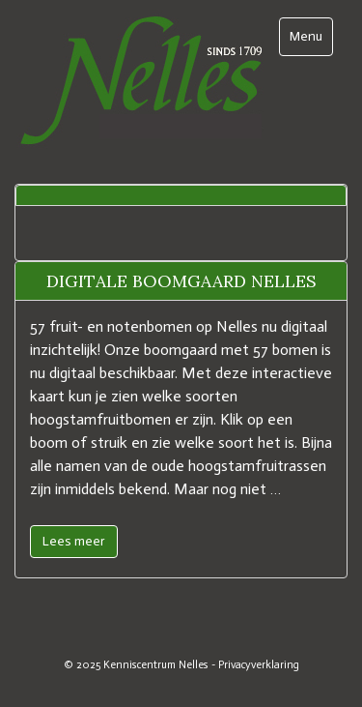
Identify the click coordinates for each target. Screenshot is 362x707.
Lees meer (73, 541)
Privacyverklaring (258, 664)
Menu (311, 35)
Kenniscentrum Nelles (156, 664)
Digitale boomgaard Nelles (181, 281)
